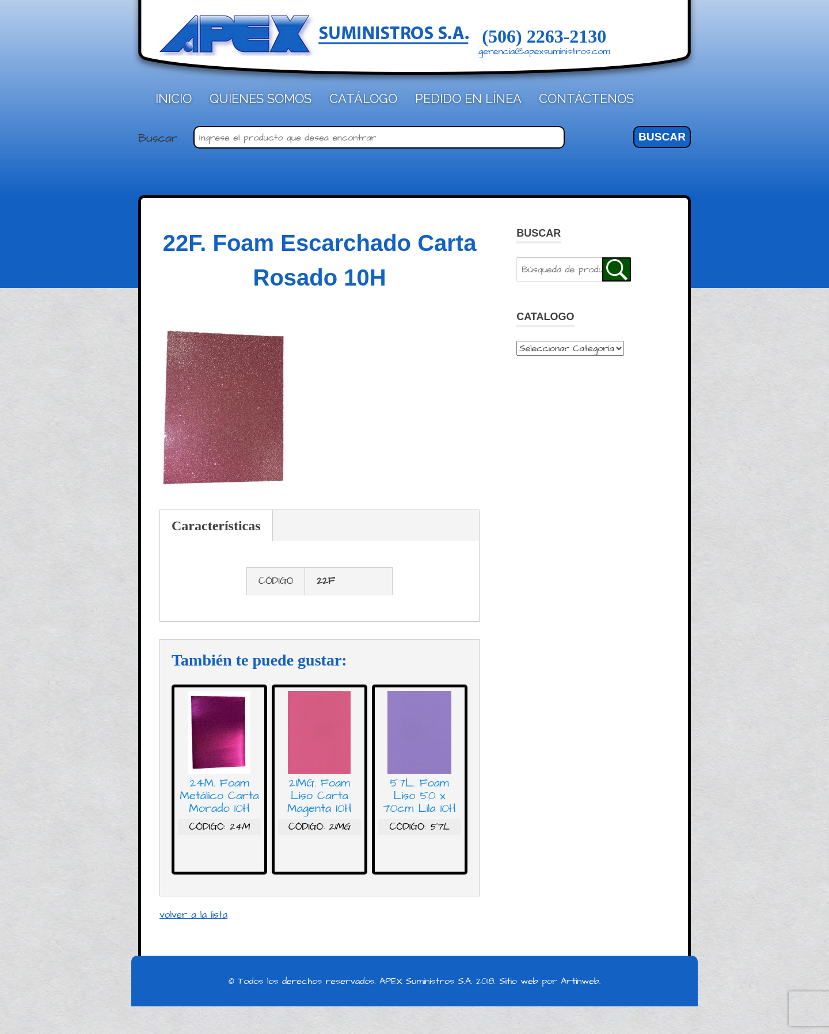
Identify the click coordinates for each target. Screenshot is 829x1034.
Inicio (173, 98)
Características (216, 525)
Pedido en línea (468, 98)
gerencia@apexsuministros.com (544, 51)
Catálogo (363, 98)
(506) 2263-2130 (544, 36)
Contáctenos (586, 98)
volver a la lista (193, 915)
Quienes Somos (260, 98)
